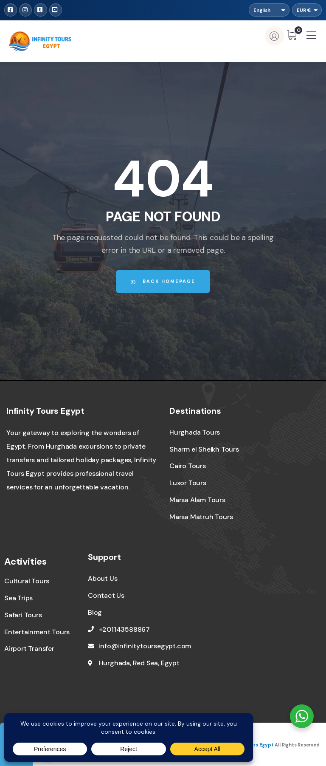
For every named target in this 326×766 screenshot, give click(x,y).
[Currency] (307, 10)
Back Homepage (163, 281)
